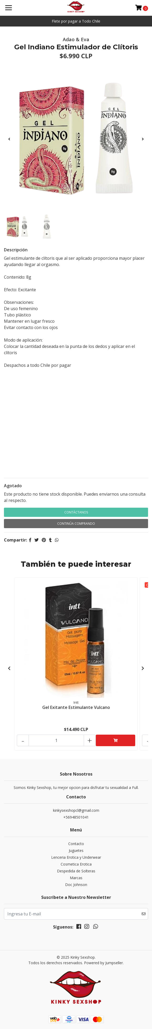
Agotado (13, 486)
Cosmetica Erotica (76, 864)
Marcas (76, 877)
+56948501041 (76, 817)
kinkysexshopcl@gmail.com (76, 810)
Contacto (76, 843)
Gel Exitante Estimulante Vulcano (76, 707)
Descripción (16, 250)
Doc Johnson (76, 884)
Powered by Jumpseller (103, 962)
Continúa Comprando (76, 523)
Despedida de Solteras (76, 870)
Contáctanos (76, 512)
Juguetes (76, 850)
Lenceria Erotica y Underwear (76, 857)
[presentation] (9, 139)
